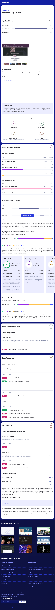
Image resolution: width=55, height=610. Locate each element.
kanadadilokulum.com (34, 587)
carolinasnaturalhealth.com (8, 572)
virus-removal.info (33, 565)
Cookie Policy (13, 596)
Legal (21, 592)
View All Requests (27, 215)
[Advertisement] (27, 39)
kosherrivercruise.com (34, 576)
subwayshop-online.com (7, 565)
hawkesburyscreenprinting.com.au (37, 572)
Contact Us (15, 592)
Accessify (7, 3)
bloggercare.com (5, 583)
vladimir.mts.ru (32, 562)
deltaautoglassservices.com (35, 583)
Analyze (23, 601)
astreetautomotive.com (7, 569)
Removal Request (19, 594)
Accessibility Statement (7, 594)
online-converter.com (6, 576)
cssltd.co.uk (4, 587)
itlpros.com (31, 579)
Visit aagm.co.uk (8, 80)
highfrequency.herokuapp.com (36, 569)
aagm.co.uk (5, 10)
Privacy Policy (4, 596)
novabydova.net (5, 579)
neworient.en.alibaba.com (8, 562)
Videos (3, 592)
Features (8, 592)
